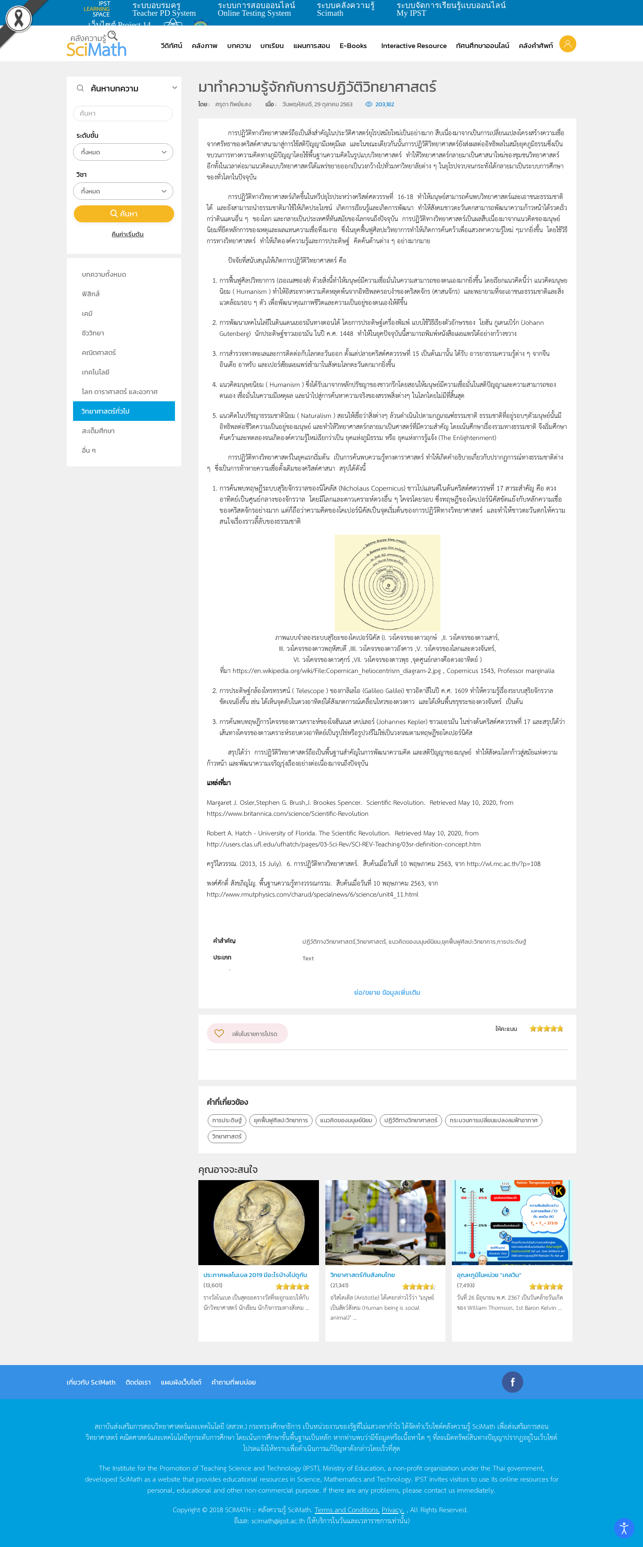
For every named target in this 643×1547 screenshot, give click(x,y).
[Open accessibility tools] (624, 1528)
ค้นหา (124, 213)
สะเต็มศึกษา (98, 431)
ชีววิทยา (93, 333)
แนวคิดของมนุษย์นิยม (346, 1120)
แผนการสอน (311, 45)
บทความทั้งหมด (104, 274)
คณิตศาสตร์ (99, 352)
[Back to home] (96, 43)
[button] (567, 43)
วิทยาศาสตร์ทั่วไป (106, 411)
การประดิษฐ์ (227, 1120)
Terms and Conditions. (347, 1509)
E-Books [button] (353, 45)
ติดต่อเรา (138, 1382)
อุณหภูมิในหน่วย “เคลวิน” (493, 1274)
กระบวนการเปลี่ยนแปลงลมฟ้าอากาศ (494, 1120)
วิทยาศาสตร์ (227, 1136)
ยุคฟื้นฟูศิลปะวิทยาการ (281, 1120)
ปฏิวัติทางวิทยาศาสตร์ (410, 1120)
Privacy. (393, 1509)
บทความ (239, 45)
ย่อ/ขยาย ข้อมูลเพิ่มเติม (387, 992)
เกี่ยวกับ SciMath (91, 1382)
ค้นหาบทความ (114, 88)
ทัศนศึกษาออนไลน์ (482, 45)
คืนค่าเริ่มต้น (124, 234)
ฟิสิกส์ (91, 294)
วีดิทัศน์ (171, 45)
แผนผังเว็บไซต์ (181, 1382)
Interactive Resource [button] (414, 45)
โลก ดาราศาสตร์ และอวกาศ (120, 391)
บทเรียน (272, 45)
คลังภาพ (204, 45)
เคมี (87, 313)
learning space (99, 9)
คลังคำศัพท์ (536, 45)
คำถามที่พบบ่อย (234, 1382)
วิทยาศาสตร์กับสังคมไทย (366, 1274)
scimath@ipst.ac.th (278, 1520)
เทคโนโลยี (96, 372)
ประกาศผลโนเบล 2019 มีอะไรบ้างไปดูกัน (257, 1279)
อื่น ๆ (89, 450)
